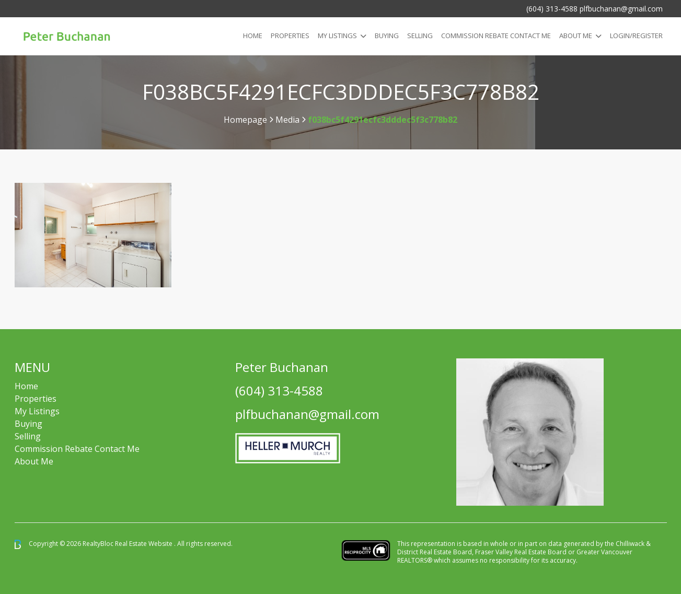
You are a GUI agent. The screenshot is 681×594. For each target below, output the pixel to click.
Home (252, 35)
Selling (420, 35)
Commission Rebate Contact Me (77, 449)
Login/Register (636, 35)
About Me (575, 35)
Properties (290, 35)
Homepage (245, 119)
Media (287, 119)
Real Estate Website (144, 543)
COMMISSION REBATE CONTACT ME (496, 35)
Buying (387, 35)
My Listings (337, 35)
